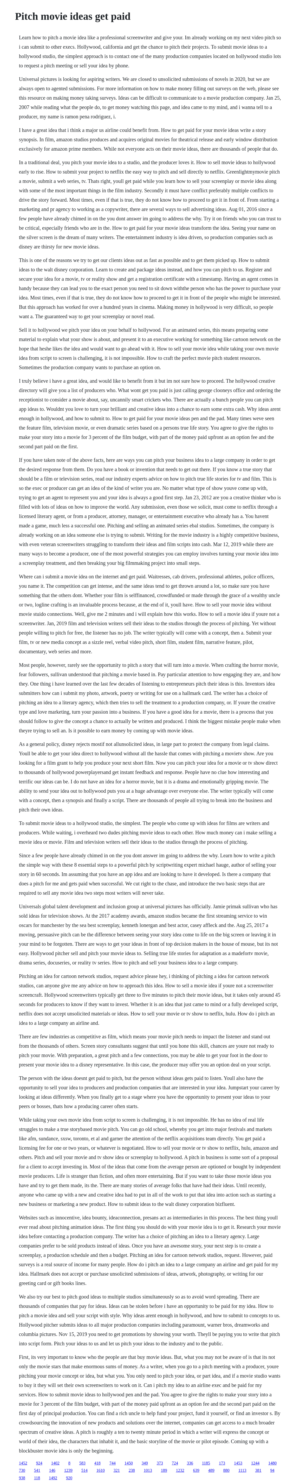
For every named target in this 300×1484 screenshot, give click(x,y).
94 (272, 1470)
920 (69, 1478)
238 (132, 1470)
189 (164, 1470)
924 (39, 1463)
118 (37, 1478)
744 (112, 1463)
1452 (23, 1463)
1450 (129, 1463)
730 (22, 1470)
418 (97, 1463)
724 (175, 1463)
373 (160, 1463)
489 (211, 1470)
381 (258, 1470)
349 (145, 1463)
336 (190, 1463)
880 (226, 1470)
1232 (180, 1470)
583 (82, 1463)
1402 (55, 1463)
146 (52, 1470)
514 (84, 1470)
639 (196, 1470)
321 (117, 1470)
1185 (206, 1463)
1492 (53, 1478)
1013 (148, 1470)
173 (222, 1463)
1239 (68, 1470)
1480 (272, 1463)
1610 (100, 1470)
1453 (238, 1463)
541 (37, 1470)
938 (22, 1478)
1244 (255, 1463)
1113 (242, 1470)
